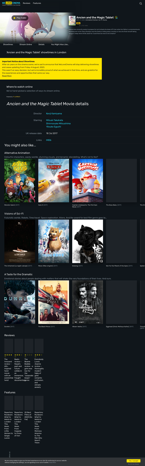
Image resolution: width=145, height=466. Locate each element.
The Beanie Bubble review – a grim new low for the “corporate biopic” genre (81, 361)
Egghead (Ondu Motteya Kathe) (117, 326)
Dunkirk (7, 326)
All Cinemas (35, 420)
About (47, 420)
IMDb (48, 140)
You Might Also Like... (60, 44)
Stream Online (26, 44)
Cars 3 (40, 205)
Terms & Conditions (51, 429)
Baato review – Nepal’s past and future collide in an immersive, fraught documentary (49, 361)
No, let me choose (133, 464)
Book (19, 425)
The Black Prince (44, 326)
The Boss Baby (111, 205)
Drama (105, 20)
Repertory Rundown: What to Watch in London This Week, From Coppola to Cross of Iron (48, 397)
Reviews (26, 3)
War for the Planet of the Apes (117, 266)
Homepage (21, 420)
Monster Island (9, 205)
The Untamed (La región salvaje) (16, 266)
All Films (21, 429)
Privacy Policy (50, 434)
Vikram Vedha (77, 326)
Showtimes (8, 44)
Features (36, 3)
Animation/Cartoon (92, 20)
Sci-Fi (100, 20)
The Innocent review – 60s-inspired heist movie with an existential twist (16, 361)
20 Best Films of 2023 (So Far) (81, 395)
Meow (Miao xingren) (45, 266)
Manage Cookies (50, 439)
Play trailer (9, 17)
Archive (47, 425)
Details (41, 44)
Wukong (75, 266)
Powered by (13, 96)
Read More (52, 462)
